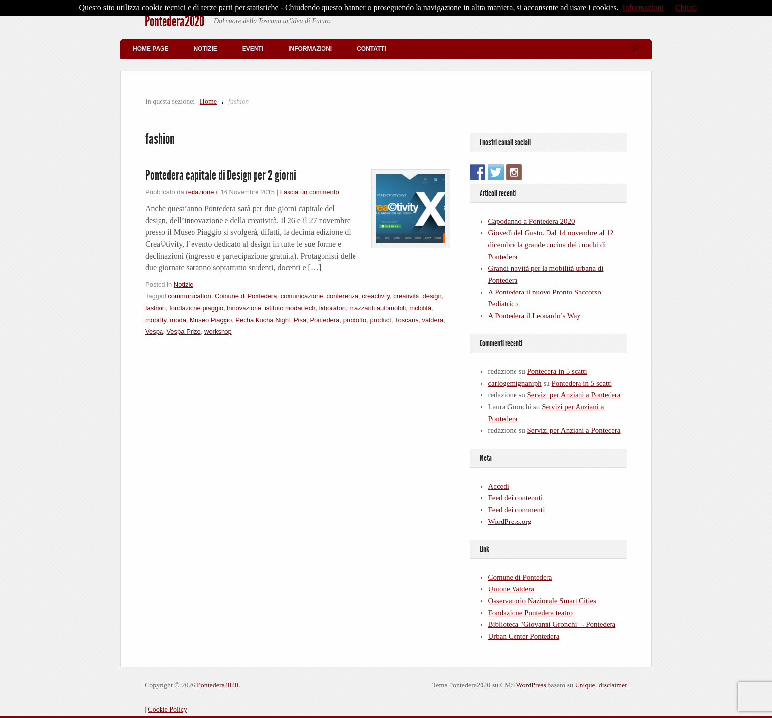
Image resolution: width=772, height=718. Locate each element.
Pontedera (324, 320)
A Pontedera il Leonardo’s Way (534, 316)
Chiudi (686, 7)
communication (189, 296)
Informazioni (310, 48)
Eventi (252, 48)
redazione (200, 192)
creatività (406, 296)
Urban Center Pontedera (523, 636)
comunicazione (302, 296)
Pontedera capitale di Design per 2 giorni (220, 175)
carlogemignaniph (514, 383)
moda (178, 320)
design (432, 296)
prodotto (355, 320)
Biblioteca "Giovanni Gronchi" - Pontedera (551, 624)
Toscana (406, 320)
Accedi (498, 486)
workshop (218, 331)
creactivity (376, 296)
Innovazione (244, 308)
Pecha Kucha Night (262, 320)
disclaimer (613, 685)
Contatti (371, 48)
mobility (155, 320)
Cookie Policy (167, 709)
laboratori (332, 308)
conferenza (342, 296)
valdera (433, 320)
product (380, 320)
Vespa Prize (183, 331)
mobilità (420, 308)
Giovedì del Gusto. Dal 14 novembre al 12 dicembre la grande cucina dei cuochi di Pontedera (550, 245)
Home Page (150, 48)
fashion (155, 308)
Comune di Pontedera (246, 296)
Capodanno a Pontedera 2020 (531, 221)
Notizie (205, 48)
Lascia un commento (309, 192)
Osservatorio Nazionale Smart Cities (542, 601)
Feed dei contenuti (515, 498)
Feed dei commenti (516, 510)
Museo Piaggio (211, 320)
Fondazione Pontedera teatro (530, 613)
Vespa (154, 331)
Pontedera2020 (174, 21)
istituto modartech (290, 308)
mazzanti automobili (377, 308)
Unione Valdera (511, 589)
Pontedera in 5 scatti (557, 371)
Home (208, 101)
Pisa (300, 320)
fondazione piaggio (196, 308)
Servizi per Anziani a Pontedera (574, 395)
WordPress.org (509, 521)
